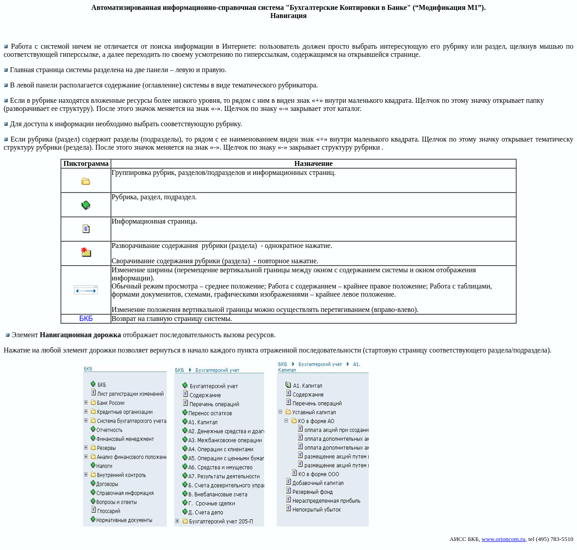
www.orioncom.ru (504, 539)
